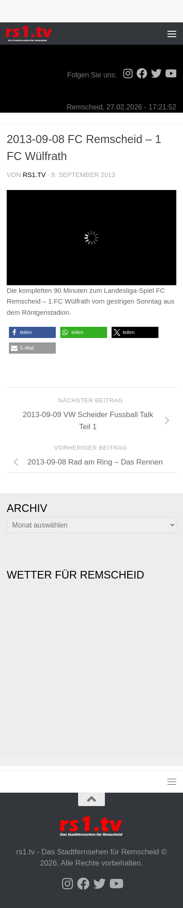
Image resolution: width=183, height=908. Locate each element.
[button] (32, 332)
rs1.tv (34, 174)
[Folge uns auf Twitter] (156, 73)
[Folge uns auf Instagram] (127, 73)
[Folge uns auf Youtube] (170, 73)
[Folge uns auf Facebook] (142, 73)
